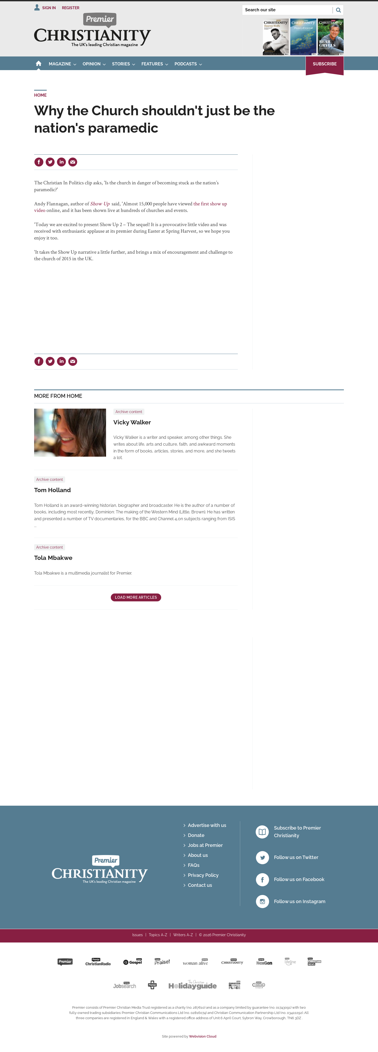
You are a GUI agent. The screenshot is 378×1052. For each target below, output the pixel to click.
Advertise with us (207, 825)
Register (70, 8)
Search (338, 10)
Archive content (129, 412)
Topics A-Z (158, 935)
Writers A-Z (183, 935)
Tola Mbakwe (53, 557)
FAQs (194, 865)
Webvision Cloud (202, 1036)
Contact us (200, 885)
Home (40, 95)
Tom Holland (52, 490)
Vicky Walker (132, 422)
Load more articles (136, 597)
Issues (137, 935)
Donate (196, 835)
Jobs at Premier (205, 845)
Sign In (49, 8)
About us (198, 855)
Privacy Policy (203, 875)
